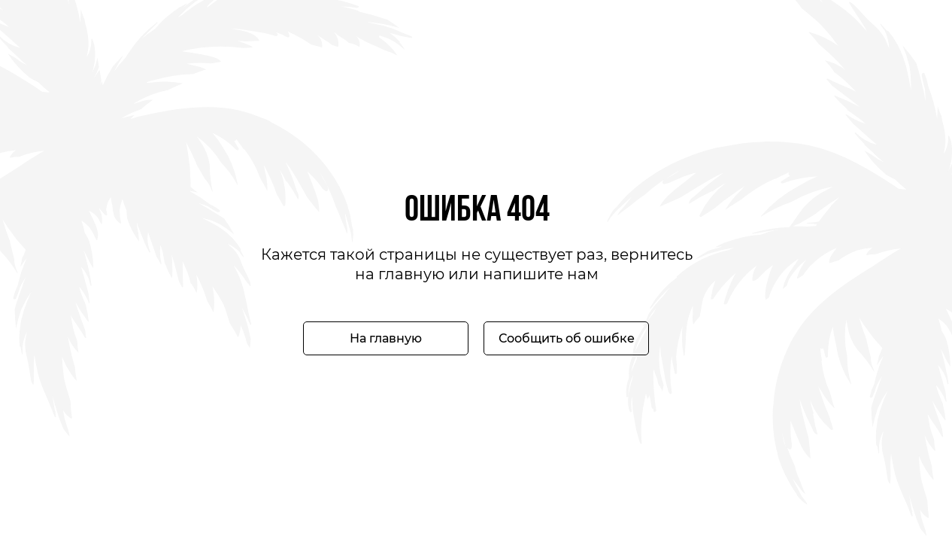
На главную (386, 338)
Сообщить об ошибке (567, 338)
